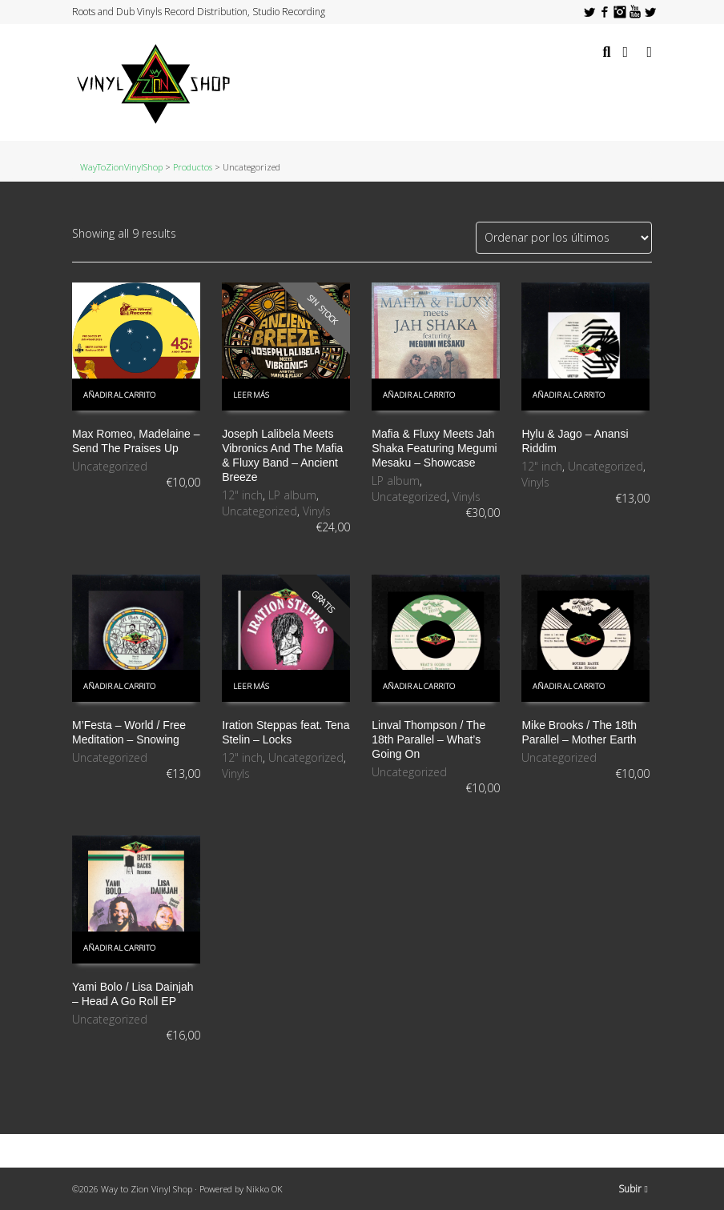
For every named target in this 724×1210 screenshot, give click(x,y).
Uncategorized (109, 466)
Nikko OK (264, 1189)
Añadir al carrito (119, 395)
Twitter (589, 12)
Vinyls (317, 511)
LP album (292, 495)
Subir (633, 1189)
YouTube (635, 12)
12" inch (242, 495)
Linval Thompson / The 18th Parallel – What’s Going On (428, 739)
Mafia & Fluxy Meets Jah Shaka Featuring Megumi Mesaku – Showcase (434, 448)
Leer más (251, 395)
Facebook (604, 12)
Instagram (619, 12)
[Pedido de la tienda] (564, 238)
